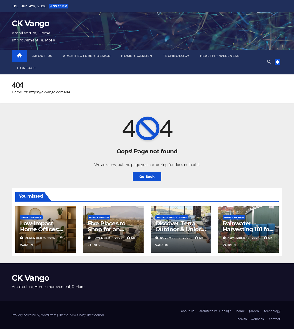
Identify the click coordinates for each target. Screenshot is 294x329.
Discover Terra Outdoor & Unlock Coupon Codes (180, 229)
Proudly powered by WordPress (34, 315)
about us (42, 56)
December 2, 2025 (40, 238)
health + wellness (220, 56)
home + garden (136, 56)
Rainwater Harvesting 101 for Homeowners (247, 229)
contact (27, 68)
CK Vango (30, 23)
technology (176, 56)
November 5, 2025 (176, 238)
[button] (269, 62)
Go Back (147, 176)
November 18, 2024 (244, 238)
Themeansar (95, 315)
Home (17, 92)
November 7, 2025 (108, 238)
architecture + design (87, 56)
